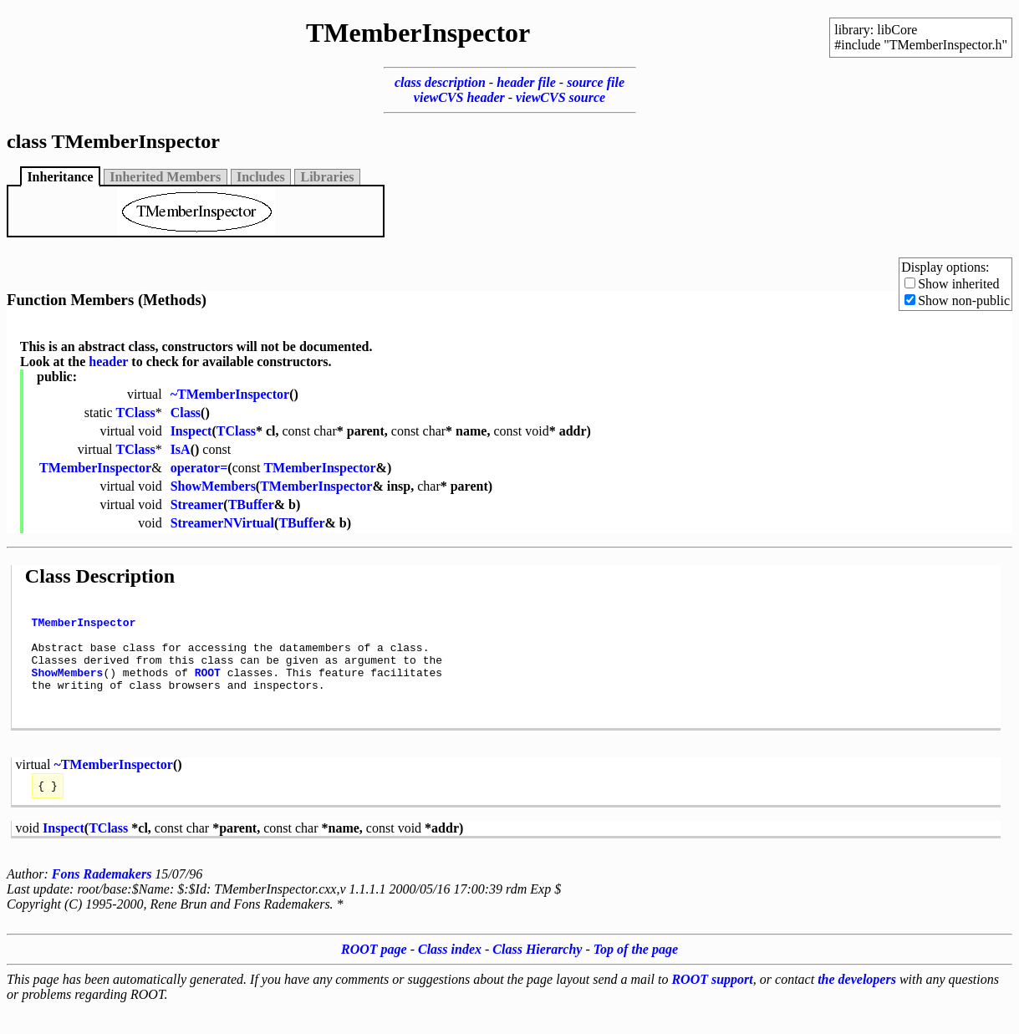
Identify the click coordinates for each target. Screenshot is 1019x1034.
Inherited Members (165, 177)
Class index (449, 974)
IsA (181, 449)
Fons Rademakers (102, 899)
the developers (857, 1004)
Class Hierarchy (537, 974)
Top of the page (636, 974)
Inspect (191, 431)
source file (595, 82)
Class (186, 412)
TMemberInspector (95, 468)
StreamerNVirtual (222, 523)
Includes (261, 177)
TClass (135, 412)
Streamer (197, 504)
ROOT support (711, 1004)
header (108, 361)
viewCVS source (560, 97)
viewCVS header (459, 97)
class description (440, 82)
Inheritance (60, 177)
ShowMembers (213, 486)
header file (526, 82)
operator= (199, 468)
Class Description (100, 576)
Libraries (327, 177)
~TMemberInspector (230, 394)
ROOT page (374, 974)
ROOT (208, 687)
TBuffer (251, 504)
